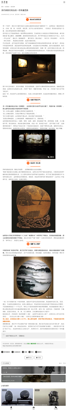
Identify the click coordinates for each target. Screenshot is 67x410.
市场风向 (37, 390)
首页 (2, 6)
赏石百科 (17, 14)
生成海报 (5, 363)
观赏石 (39, 352)
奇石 (32, 352)
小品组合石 (17, 352)
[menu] (64, 2)
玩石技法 (4, 390)
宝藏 (20, 336)
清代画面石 (7, 352)
